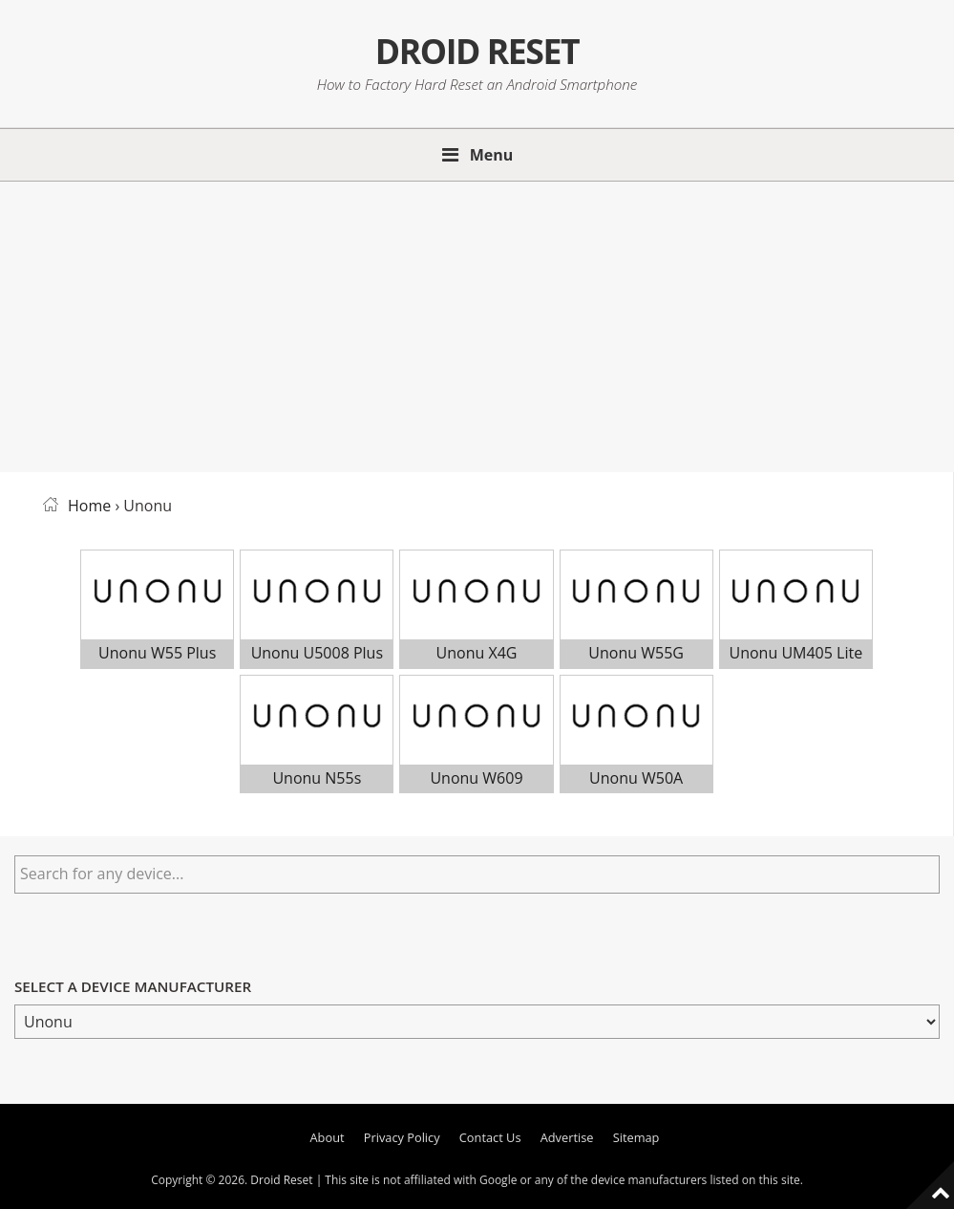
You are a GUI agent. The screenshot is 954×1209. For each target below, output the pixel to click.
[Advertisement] (477, 323)
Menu (492, 154)
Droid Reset (477, 50)
